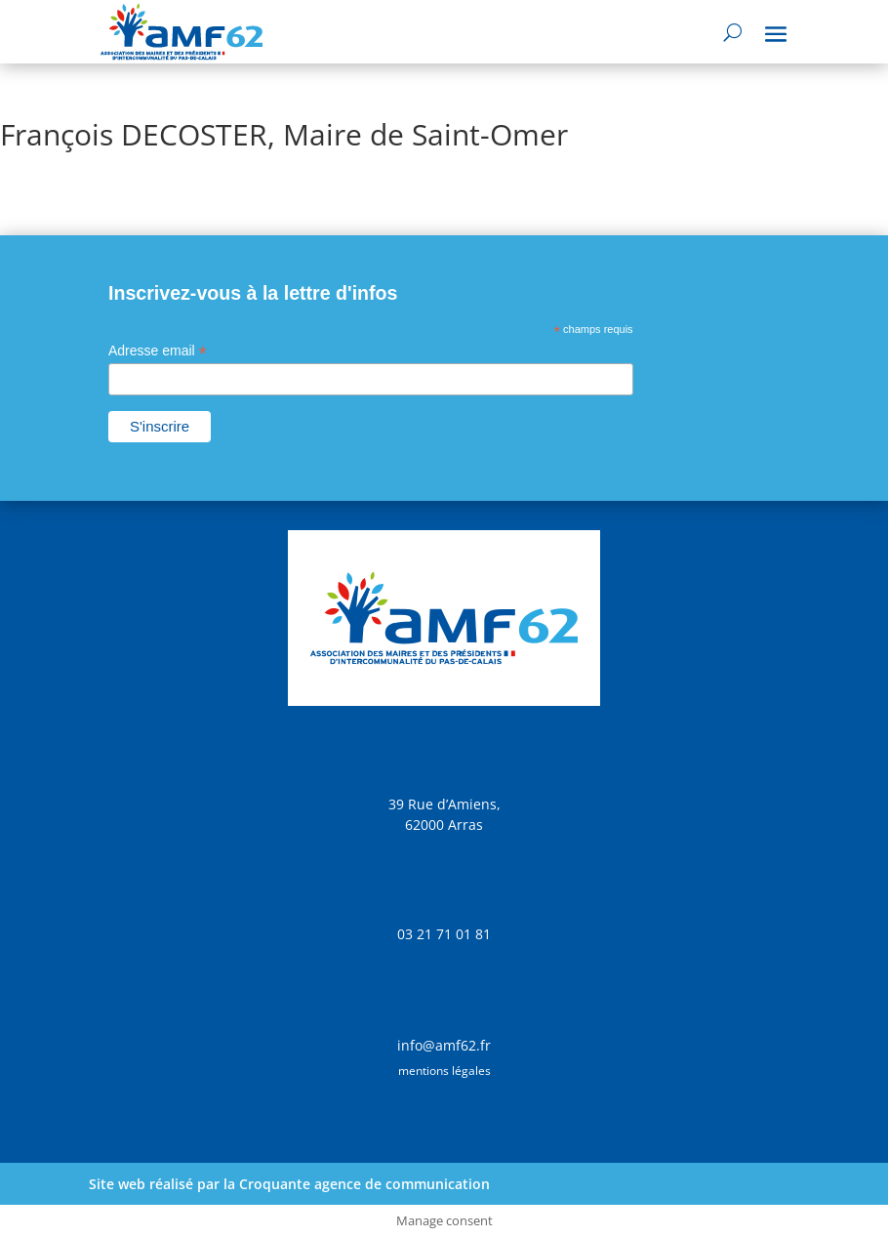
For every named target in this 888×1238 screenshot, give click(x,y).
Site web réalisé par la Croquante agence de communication (289, 1184)
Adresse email (157, 351)
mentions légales (444, 1070)
